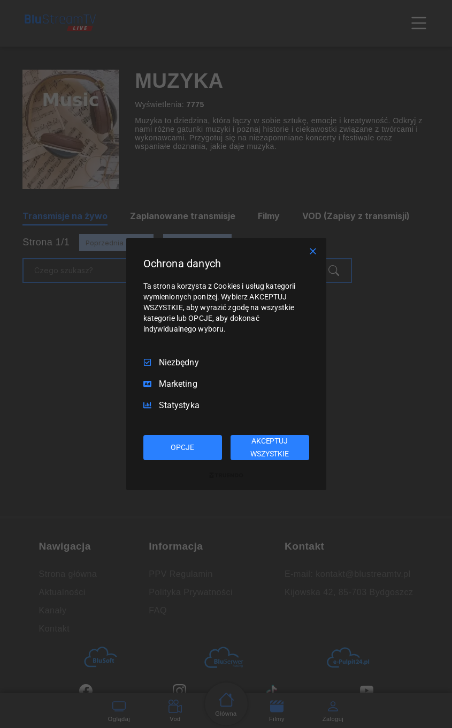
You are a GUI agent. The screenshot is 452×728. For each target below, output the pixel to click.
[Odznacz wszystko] (313, 251)
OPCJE (182, 447)
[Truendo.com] (226, 475)
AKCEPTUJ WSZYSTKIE (269, 447)
